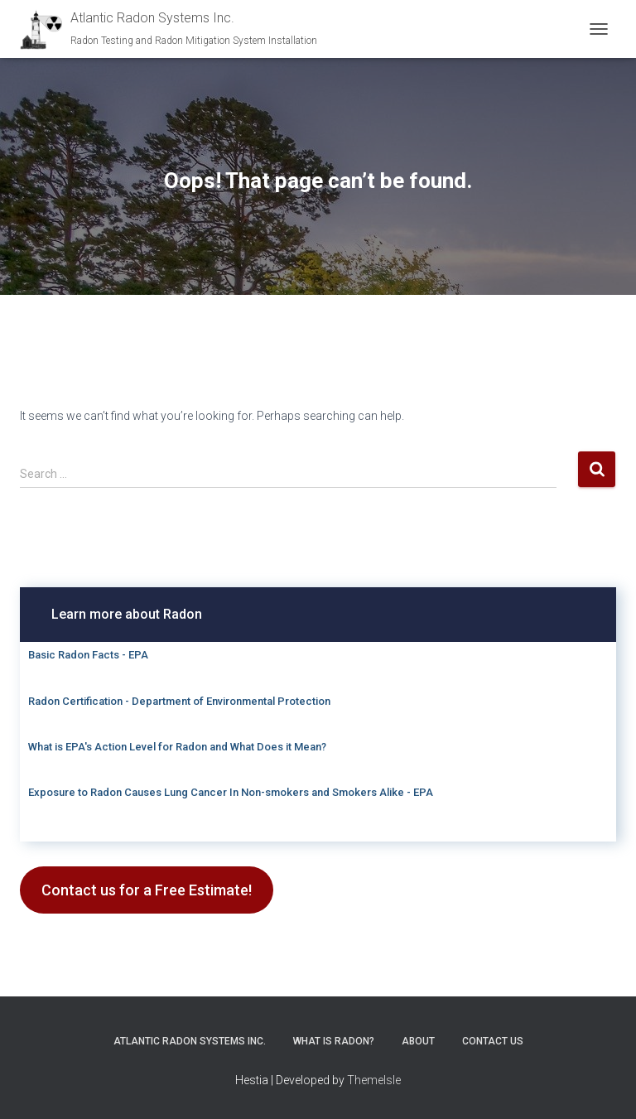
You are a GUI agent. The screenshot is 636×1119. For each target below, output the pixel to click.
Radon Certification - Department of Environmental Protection (179, 701)
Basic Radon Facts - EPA (88, 655)
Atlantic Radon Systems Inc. (189, 1041)
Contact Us (492, 1041)
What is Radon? (333, 1041)
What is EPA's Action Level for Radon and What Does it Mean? (177, 746)
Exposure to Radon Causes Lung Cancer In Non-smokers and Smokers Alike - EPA (230, 792)
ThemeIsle (374, 1080)
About (418, 1041)
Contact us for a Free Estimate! (146, 890)
